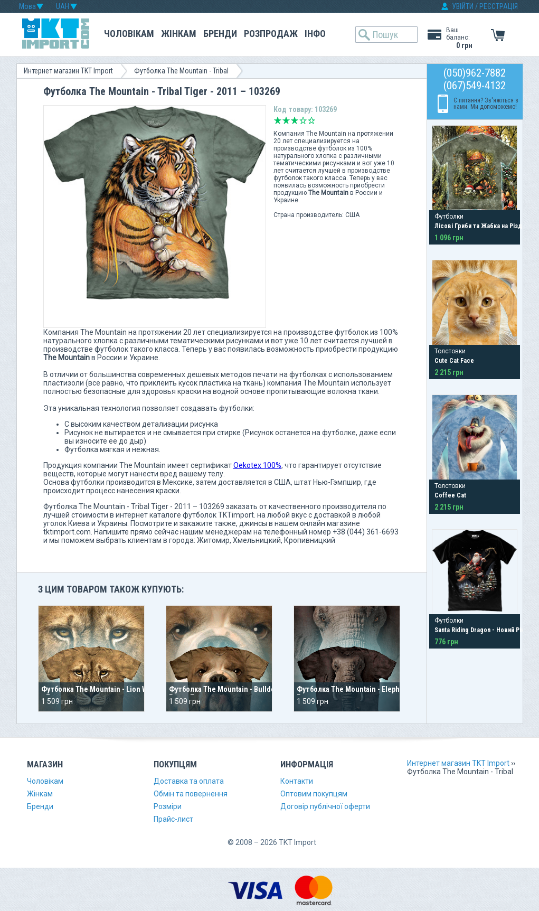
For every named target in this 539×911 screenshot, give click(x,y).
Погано (286, 120)
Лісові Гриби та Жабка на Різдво (481, 226)
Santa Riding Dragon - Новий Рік (479, 630)
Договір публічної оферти (325, 806)
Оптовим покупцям (313, 794)
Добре (303, 120)
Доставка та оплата (189, 781)
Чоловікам (129, 33)
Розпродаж (271, 33)
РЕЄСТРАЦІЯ (498, 6)
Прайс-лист (173, 819)
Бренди (220, 33)
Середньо (294, 120)
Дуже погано (277, 120)
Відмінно (311, 120)
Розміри (168, 806)
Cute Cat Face (454, 360)
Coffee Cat (450, 495)
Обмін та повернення (191, 794)
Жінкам (178, 33)
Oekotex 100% (257, 465)
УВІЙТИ (463, 6)
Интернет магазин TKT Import (68, 71)
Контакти (296, 781)
